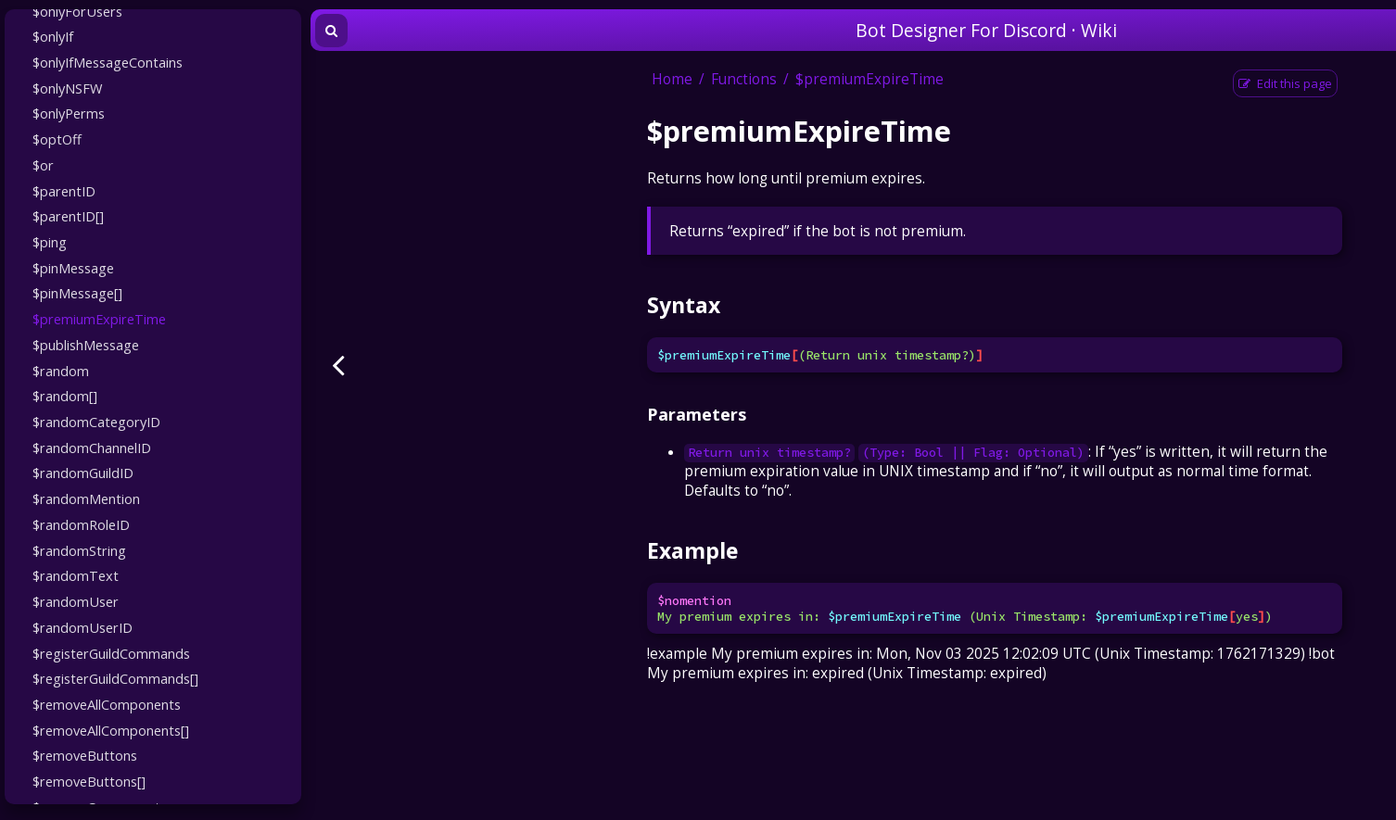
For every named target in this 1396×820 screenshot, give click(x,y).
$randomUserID (82, 627)
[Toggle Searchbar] (331, 30)
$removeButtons (84, 755)
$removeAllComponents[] (110, 730)
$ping (49, 242)
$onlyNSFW (67, 88)
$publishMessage (85, 344)
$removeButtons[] (89, 781)
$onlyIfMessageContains (107, 62)
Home (672, 79)
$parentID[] (68, 216)
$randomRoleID (81, 524)
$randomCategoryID (96, 421)
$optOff (57, 139)
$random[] (64, 395)
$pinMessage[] (77, 293)
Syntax (683, 305)
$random (60, 370)
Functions (744, 79)
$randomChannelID (91, 447)
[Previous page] (338, 364)
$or (43, 165)
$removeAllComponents (106, 704)
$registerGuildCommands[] (115, 678)
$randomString (79, 550)
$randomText (75, 575)
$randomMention (86, 498)
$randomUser (75, 601)
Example (692, 550)
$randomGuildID (82, 472)
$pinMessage (73, 268)
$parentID (63, 191)
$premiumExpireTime (99, 318)
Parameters (696, 414)
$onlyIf (52, 36)
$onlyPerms (68, 113)
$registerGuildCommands (111, 653)
